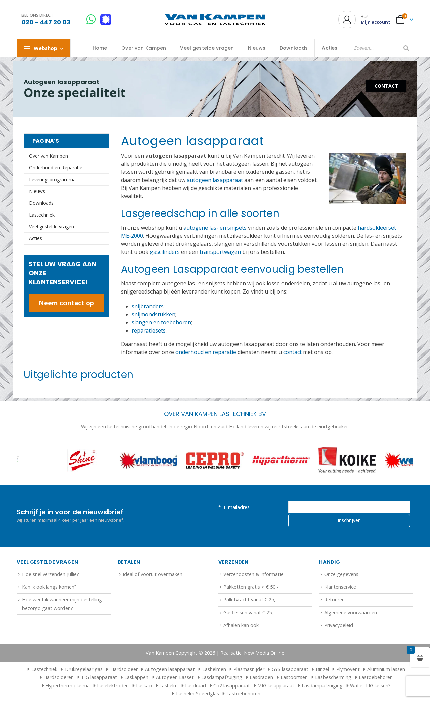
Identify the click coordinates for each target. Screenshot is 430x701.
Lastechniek (42, 214)
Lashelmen (214, 669)
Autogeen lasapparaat (170, 669)
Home (100, 48)
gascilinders (165, 252)
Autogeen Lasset (175, 677)
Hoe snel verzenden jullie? (50, 574)
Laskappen (136, 677)
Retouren (334, 599)
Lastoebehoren (376, 677)
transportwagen (220, 252)
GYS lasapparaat (290, 669)
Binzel (322, 669)
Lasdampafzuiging (221, 677)
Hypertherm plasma (67, 685)
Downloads (294, 48)
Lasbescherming (333, 677)
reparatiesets (149, 330)
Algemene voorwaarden (350, 612)
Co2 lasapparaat (231, 685)
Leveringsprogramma (52, 179)
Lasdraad (195, 685)
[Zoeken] (406, 48)
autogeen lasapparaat (215, 180)
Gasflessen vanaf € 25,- (249, 612)
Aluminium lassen (386, 669)
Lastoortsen (294, 677)
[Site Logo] (215, 19)
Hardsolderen (58, 677)
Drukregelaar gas (84, 669)
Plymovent (348, 669)
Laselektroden (113, 685)
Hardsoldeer (124, 669)
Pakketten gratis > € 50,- (250, 587)
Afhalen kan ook (241, 625)
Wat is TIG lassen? (370, 685)
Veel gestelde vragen (207, 48)
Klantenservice (340, 587)
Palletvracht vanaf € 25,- (250, 599)
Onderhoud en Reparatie (55, 167)
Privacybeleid (338, 625)
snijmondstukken (153, 314)
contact (292, 352)
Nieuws (256, 48)
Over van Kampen (143, 48)
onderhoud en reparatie (205, 352)
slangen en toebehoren (161, 322)
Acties (329, 48)
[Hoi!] (364, 19)
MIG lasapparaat (275, 685)
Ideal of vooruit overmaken (152, 574)
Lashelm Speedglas (197, 693)
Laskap (144, 685)
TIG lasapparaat (99, 677)
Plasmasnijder (248, 669)
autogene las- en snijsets (215, 227)
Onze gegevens (341, 574)
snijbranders (148, 306)
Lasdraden (261, 677)
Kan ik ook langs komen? (49, 587)
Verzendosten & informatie (253, 574)
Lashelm (168, 685)
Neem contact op (66, 302)
